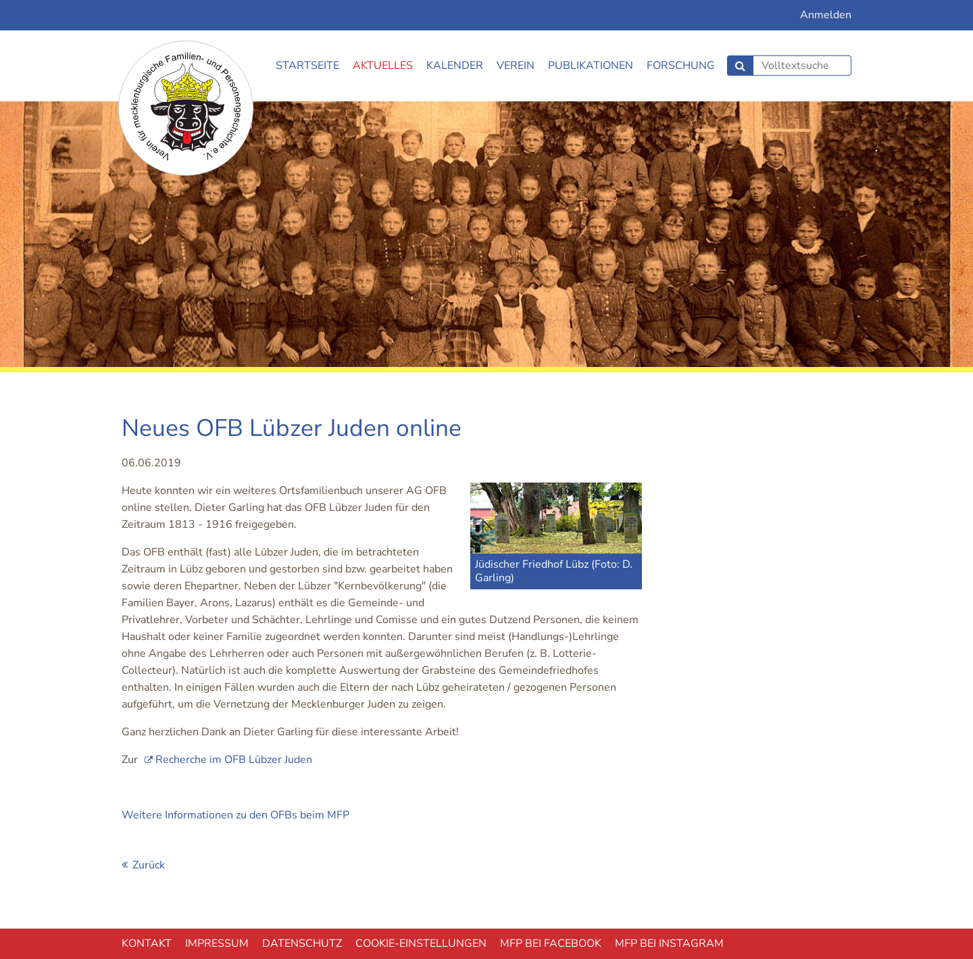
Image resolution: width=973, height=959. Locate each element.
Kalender (454, 65)
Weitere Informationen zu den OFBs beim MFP (235, 815)
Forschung (681, 65)
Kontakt (147, 943)
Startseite (307, 65)
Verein (515, 65)
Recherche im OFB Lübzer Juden (233, 759)
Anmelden (825, 14)
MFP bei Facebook (550, 943)
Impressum (217, 943)
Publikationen (590, 65)
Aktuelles (383, 65)
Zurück (148, 865)
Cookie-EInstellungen (421, 943)
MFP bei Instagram (669, 943)
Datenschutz (302, 943)
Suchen (740, 65)
